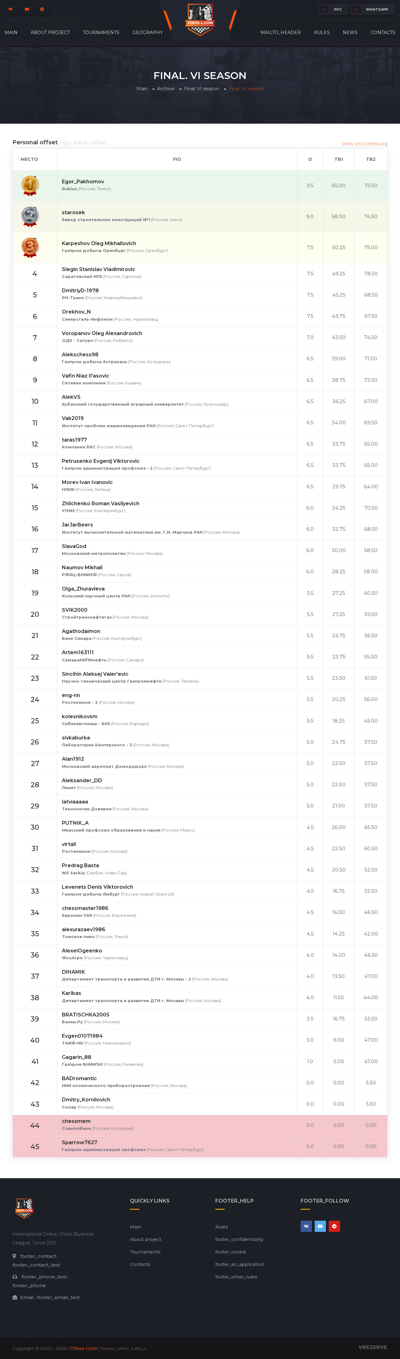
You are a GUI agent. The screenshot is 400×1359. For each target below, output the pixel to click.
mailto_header (281, 32)
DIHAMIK (73, 972)
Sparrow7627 (79, 1142)
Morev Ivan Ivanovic (87, 482)
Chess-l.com (84, 1348)
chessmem (76, 1121)
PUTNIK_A (75, 823)
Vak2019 (73, 418)
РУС (330, 9)
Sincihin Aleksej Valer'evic (95, 674)
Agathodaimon (81, 631)
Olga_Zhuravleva (83, 589)
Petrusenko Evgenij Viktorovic (101, 461)
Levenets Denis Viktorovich (97, 887)
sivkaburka (76, 738)
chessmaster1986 (85, 908)
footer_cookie (230, 1252)
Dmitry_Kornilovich (86, 1100)
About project (50, 32)
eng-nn (71, 695)
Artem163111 (78, 652)
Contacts (383, 32)
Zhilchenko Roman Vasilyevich (100, 504)
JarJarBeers (77, 525)
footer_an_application (239, 1264)
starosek (73, 212)
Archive (165, 88)
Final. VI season (201, 88)
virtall (69, 844)
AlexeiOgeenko (82, 951)
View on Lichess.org (365, 143)
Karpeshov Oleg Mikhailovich (99, 243)
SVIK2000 (75, 610)
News (350, 32)
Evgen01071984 (82, 1036)
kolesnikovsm (80, 716)
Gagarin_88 (76, 1057)
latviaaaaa (75, 802)
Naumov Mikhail (82, 568)
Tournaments (101, 32)
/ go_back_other (83, 142)
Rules (322, 32)
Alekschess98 (80, 355)
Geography (147, 32)
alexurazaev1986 (83, 929)
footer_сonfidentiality (239, 1239)
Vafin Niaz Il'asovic (85, 376)
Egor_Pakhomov (83, 182)
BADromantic (79, 1078)
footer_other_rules (236, 1277)
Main (11, 32)
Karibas (71, 993)
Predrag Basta (80, 865)
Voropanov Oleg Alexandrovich (102, 333)
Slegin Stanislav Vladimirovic (98, 269)
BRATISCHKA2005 (85, 1015)
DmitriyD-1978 (80, 291)
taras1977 (74, 440)
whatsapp (370, 9)
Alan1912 (73, 759)
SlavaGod (74, 546)
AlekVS (71, 397)
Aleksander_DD (82, 780)
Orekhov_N (76, 312)
